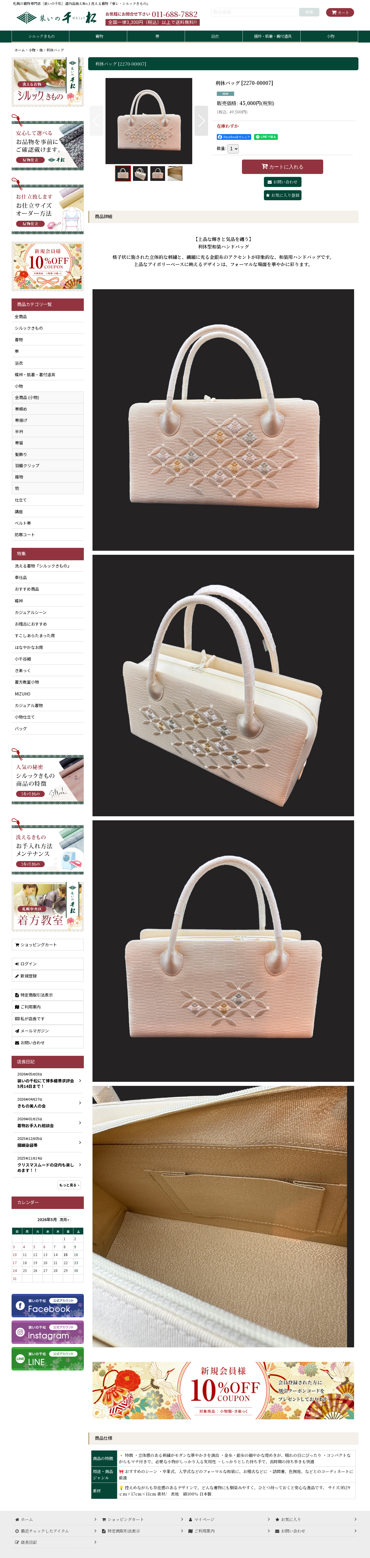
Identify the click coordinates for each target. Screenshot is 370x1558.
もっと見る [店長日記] (69, 1184)
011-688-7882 (174, 14)
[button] (96, 121)
